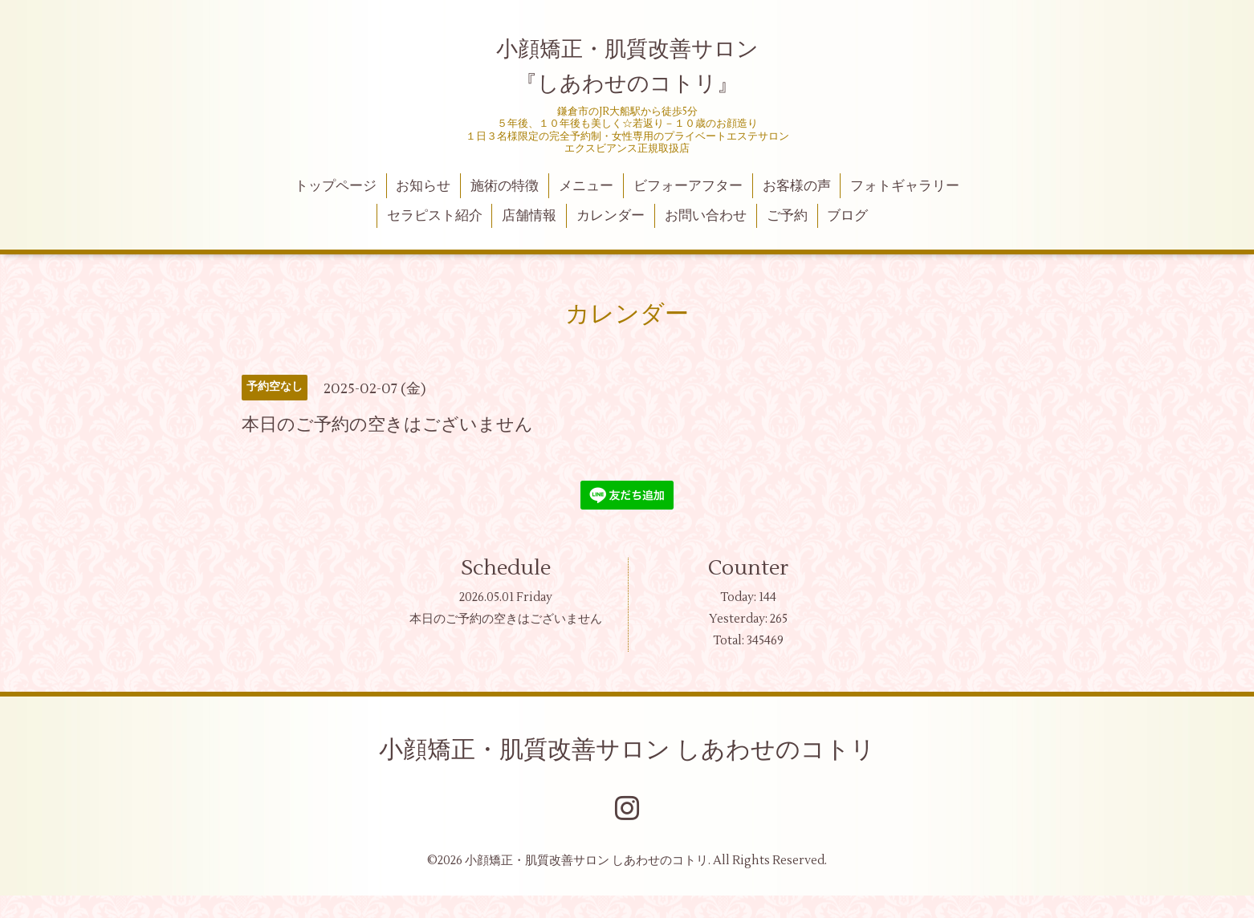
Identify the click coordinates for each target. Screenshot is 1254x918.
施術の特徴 (504, 186)
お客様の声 (797, 186)
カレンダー (610, 216)
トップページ (336, 186)
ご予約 (787, 216)
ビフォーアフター (688, 186)
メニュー (586, 186)
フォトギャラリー (904, 186)
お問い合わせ (706, 216)
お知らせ (423, 186)
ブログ (847, 216)
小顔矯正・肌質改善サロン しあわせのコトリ (627, 750)
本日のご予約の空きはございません (505, 619)
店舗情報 (529, 216)
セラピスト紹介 (434, 216)
